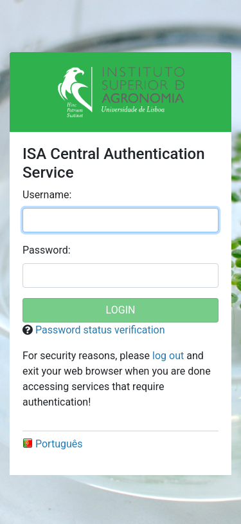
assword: (46, 250)
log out (168, 356)
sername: (46, 195)
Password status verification (100, 330)
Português (52, 444)
